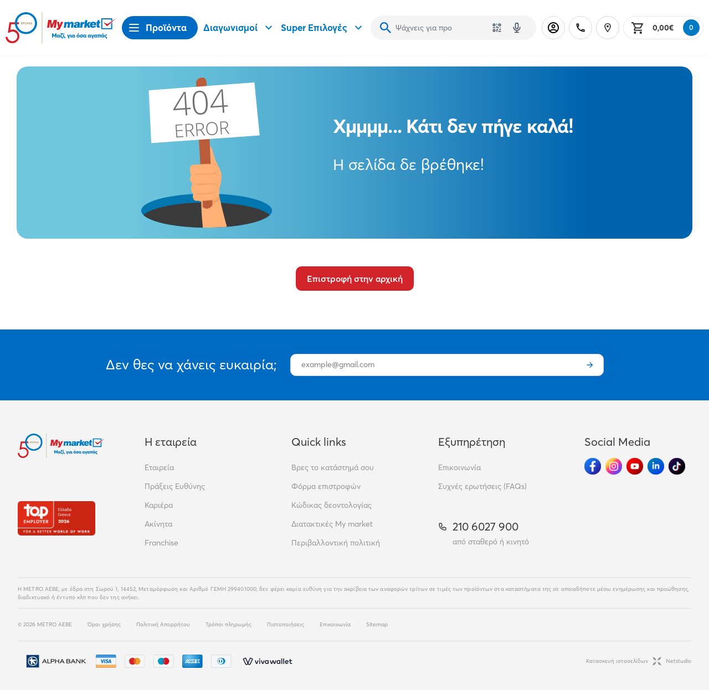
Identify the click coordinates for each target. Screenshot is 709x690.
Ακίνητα (158, 524)
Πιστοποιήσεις (285, 624)
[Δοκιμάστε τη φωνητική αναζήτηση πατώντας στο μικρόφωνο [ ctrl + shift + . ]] (517, 28)
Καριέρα (159, 505)
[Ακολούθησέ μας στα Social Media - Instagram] (613, 466)
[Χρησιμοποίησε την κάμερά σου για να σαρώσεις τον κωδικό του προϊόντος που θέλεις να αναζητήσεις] (497, 28)
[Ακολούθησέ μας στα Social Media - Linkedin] (656, 466)
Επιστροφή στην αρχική (355, 278)
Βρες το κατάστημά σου (332, 467)
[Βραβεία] (56, 518)
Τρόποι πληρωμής (228, 624)
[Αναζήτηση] (385, 27)
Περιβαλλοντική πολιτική (335, 543)
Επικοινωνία (459, 467)
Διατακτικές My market (332, 524)
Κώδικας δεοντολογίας (331, 505)
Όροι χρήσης (104, 624)
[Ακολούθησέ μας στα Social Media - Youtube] (634, 466)
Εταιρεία (159, 467)
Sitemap (377, 624)
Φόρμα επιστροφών (326, 486)
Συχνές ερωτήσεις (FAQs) (482, 486)
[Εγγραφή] (590, 365)
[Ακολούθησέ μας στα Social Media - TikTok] (677, 466)
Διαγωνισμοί (239, 27)
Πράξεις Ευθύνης (175, 486)
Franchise (161, 543)
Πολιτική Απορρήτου (163, 624)
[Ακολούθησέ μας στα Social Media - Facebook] (592, 466)
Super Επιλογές (323, 27)
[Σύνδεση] (553, 27)
